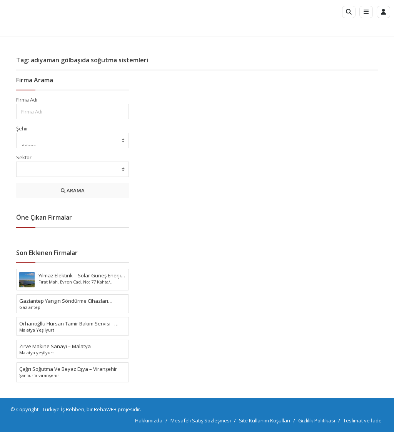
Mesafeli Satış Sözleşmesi (200, 420)
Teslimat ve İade (362, 420)
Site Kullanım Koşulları (264, 420)
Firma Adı (26, 99)
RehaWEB (105, 409)
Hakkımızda (148, 420)
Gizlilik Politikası (316, 420)
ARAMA (73, 190)
